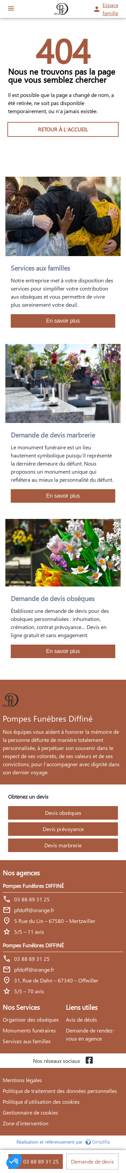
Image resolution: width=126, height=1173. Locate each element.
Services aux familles (27, 1041)
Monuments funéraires (29, 1030)
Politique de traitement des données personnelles (60, 1090)
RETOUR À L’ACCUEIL (63, 129)
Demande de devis (92, 1161)
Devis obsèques (63, 812)
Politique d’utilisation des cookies (41, 1101)
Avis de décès (81, 1019)
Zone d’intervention (25, 1123)
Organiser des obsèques (31, 1019)
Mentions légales (22, 1079)
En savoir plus (63, 321)
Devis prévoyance (63, 828)
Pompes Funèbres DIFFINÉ (33, 885)
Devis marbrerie (63, 845)
